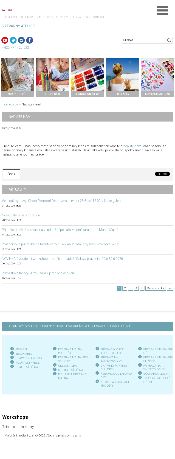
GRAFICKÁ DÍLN (25, 367)
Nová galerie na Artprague (21, 215)
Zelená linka (80, 17)
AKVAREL (21, 349)
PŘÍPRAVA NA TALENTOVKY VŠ (112, 359)
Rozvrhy (62, 17)
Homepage (10, 17)
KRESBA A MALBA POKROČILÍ (70, 351)
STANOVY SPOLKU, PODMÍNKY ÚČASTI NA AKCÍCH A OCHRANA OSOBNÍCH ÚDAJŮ (70, 326)
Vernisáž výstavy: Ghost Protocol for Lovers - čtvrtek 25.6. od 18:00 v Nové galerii (61, 201)
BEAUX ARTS (23, 353)
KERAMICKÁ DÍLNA (70, 370)
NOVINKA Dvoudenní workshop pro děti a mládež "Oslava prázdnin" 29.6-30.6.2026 (62, 259)
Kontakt (98, 17)
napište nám (132, 146)
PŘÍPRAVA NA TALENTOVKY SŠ (154, 367)
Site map (27, 17)
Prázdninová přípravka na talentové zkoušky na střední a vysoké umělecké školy (60, 244)
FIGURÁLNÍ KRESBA (28, 362)
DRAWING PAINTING (28, 358)
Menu (162, 10)
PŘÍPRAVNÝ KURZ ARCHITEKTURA (112, 351)
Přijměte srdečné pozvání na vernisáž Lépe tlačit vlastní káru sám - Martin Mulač (60, 230)
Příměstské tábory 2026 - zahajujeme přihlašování (38, 273)
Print (48, 17)
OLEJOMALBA (67, 365)
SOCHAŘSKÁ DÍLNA (156, 373)
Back (11, 174)
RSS (39, 17)
